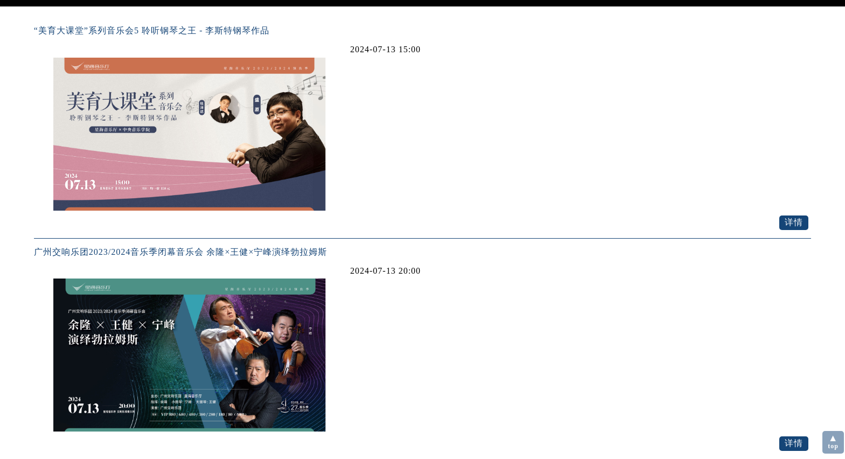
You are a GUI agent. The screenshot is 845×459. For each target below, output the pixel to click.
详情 (794, 222)
